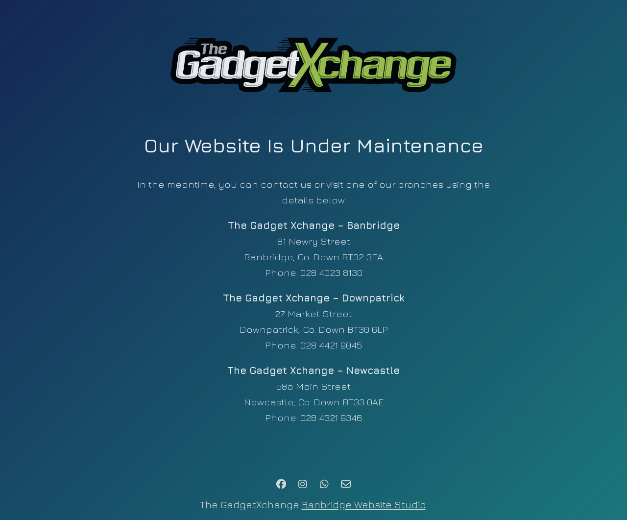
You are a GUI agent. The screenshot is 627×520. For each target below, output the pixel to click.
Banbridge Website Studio (364, 504)
